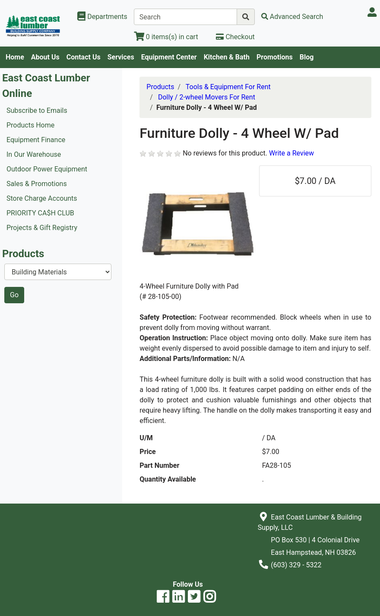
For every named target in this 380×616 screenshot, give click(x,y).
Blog (307, 57)
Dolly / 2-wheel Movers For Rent (206, 97)
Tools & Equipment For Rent (228, 87)
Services (121, 57)
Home (15, 57)
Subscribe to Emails (36, 110)
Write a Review (291, 153)
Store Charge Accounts (41, 198)
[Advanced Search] (292, 16)
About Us (45, 57)
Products (160, 87)
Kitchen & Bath (227, 57)
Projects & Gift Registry (41, 228)
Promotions (274, 57)
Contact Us (83, 57)
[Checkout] (235, 37)
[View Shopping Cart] (166, 37)
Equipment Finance (35, 140)
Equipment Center (169, 57)
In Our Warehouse (33, 154)
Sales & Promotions (36, 184)
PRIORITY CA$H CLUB (40, 213)
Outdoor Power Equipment (46, 169)
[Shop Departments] (102, 17)
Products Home (30, 125)
